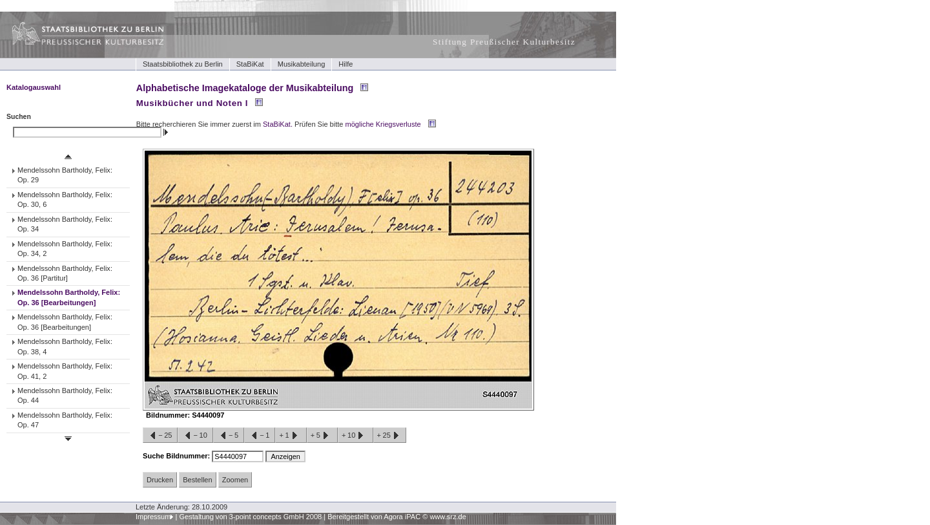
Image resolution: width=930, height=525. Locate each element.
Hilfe (345, 64)
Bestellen (197, 480)
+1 (290, 435)
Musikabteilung (302, 64)
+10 (355, 435)
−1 (259, 435)
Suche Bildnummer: (177, 456)
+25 (389, 435)
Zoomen (235, 480)
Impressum (153, 516)
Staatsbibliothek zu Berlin (183, 64)
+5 (322, 435)
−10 (195, 435)
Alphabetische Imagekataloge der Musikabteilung (244, 88)
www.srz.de (447, 516)
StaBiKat (250, 64)
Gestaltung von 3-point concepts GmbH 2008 (250, 516)
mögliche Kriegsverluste (383, 124)
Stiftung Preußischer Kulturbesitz (504, 42)
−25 (160, 435)
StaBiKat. (278, 124)
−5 (228, 435)
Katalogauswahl (33, 87)
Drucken (160, 480)
